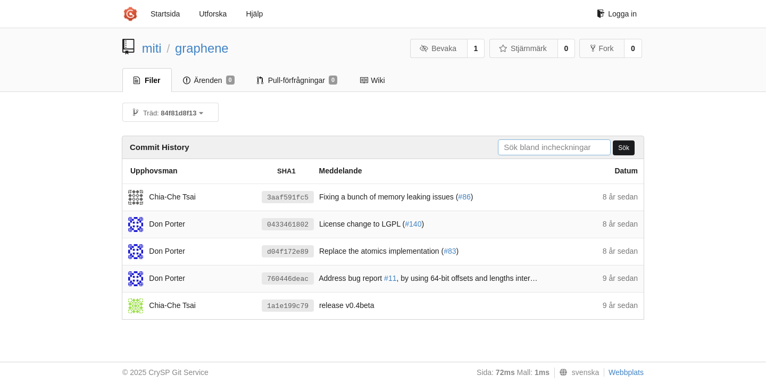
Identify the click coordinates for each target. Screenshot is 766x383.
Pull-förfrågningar (297, 80)
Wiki (372, 80)
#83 (450, 251)
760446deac (288, 279)
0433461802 (288, 225)
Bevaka (438, 48)
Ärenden (209, 80)
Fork (601, 48)
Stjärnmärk (523, 48)
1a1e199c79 (288, 306)
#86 (464, 197)
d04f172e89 (288, 252)
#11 (390, 278)
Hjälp (254, 14)
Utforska (213, 14)
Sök (623, 148)
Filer (147, 80)
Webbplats (626, 372)
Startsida (165, 14)
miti (152, 48)
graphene (202, 48)
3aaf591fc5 (288, 198)
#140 (413, 224)
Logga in (617, 14)
